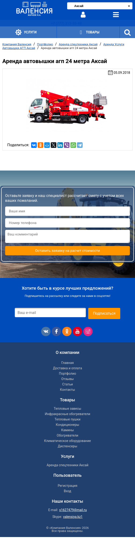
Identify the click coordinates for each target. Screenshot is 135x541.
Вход (67, 491)
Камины (67, 430)
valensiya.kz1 (73, 517)
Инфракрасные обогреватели (67, 414)
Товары (88, 32)
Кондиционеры (67, 425)
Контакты (67, 390)
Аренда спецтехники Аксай (78, 44)
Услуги (25, 32)
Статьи (67, 384)
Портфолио (45, 44)
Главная (67, 363)
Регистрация (67, 486)
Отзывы (67, 379)
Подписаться (104, 313)
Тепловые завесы (67, 408)
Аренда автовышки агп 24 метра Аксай (69, 48)
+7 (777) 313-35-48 (66, 23)
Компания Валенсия (16, 44)
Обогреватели (67, 435)
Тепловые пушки (67, 419)
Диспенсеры (67, 446)
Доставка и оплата (67, 368)
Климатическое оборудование (67, 441)
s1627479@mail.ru (73, 510)
